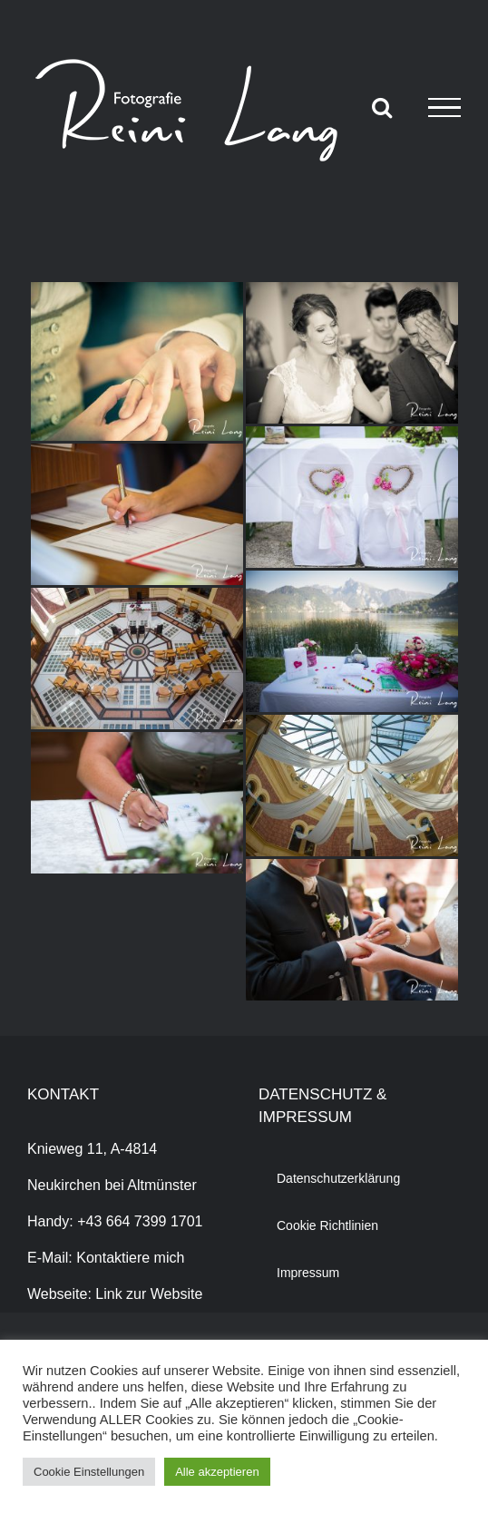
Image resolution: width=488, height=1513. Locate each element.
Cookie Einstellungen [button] (89, 1472)
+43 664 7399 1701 (139, 1221)
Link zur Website (148, 1294)
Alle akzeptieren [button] (217, 1472)
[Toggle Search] (382, 107)
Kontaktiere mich (130, 1257)
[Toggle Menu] (444, 108)
